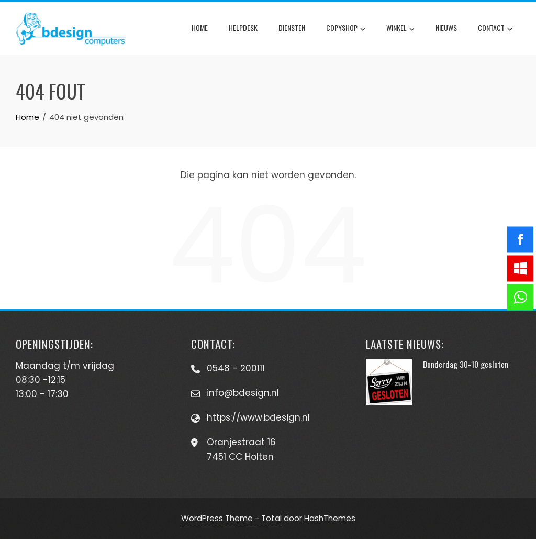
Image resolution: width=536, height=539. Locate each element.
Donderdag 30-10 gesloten (465, 364)
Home (200, 27)
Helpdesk (243, 27)
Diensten (291, 27)
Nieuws (446, 27)
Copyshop (345, 28)
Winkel (400, 28)
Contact (495, 28)
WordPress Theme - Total (231, 518)
